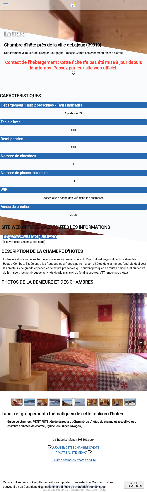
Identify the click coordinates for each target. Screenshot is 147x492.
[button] (141, 342)
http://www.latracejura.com (30, 236)
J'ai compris (134, 484)
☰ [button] (5, 5)
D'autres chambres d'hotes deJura (74, 460)
